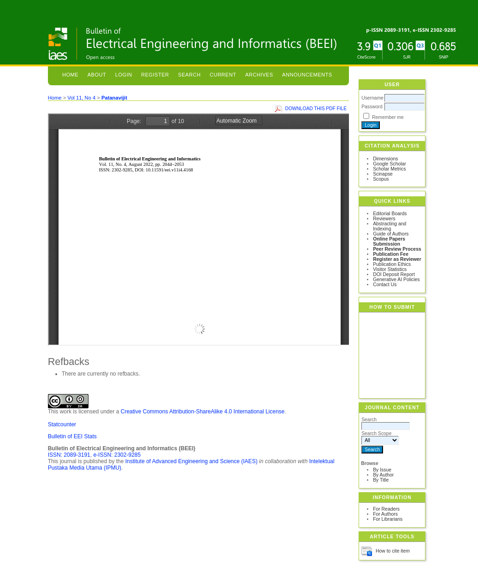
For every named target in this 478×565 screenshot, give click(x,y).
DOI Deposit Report (394, 274)
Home (70, 74)
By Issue (382, 469)
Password (372, 106)
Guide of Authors (390, 233)
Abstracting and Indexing (389, 226)
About (97, 74)
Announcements (307, 74)
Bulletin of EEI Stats (72, 436)
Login (123, 74)
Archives (259, 74)
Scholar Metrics (389, 168)
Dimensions (385, 158)
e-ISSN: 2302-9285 (117, 455)
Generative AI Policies (396, 279)
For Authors (385, 514)
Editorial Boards (390, 213)
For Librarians (387, 519)
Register (155, 74)
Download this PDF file (316, 108)
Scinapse (383, 174)
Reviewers (384, 218)
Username (372, 97)
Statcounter (62, 424)
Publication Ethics (392, 264)
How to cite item (393, 550)
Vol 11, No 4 (81, 97)
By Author (383, 474)
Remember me (388, 117)
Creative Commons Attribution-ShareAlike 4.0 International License (203, 411)
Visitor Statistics (390, 269)
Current (223, 74)
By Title (381, 480)
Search (189, 74)
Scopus (381, 179)
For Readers (386, 509)
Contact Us (384, 284)
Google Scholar (389, 163)
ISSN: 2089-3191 (69, 455)
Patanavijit (114, 97)
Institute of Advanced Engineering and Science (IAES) (191, 461)
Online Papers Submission (389, 241)
